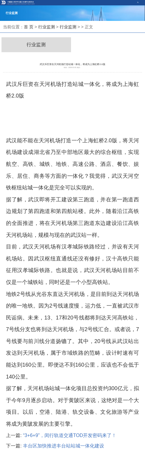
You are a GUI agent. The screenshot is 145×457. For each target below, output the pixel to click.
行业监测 (46, 26)
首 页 (28, 26)
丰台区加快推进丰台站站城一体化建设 (63, 445)
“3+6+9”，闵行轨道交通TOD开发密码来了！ (70, 435)
